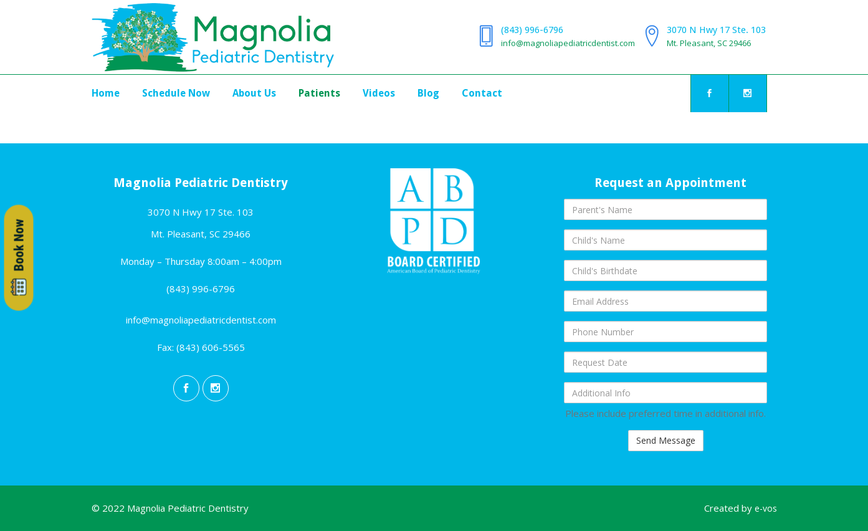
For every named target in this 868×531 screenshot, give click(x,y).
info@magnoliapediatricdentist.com (568, 43)
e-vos (766, 508)
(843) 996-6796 (532, 30)
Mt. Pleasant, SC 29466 (709, 43)
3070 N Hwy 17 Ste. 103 (716, 30)
